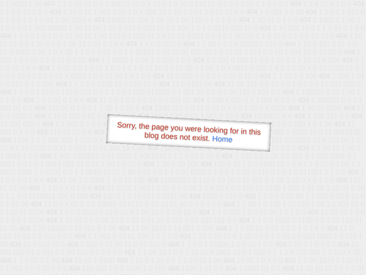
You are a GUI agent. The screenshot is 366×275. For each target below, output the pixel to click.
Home (222, 139)
